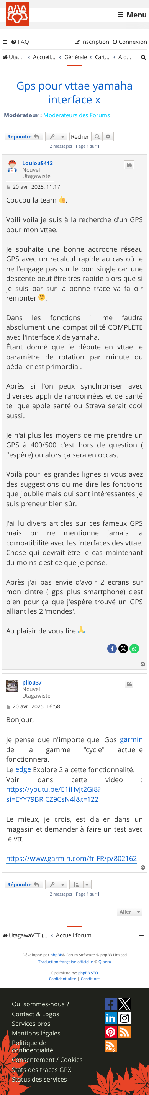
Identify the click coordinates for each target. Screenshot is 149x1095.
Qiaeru (104, 961)
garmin (131, 739)
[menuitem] (20, 41)
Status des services (39, 1079)
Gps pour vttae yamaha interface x (74, 92)
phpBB (56, 954)
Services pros (31, 1023)
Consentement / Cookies (47, 1059)
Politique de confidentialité (32, 1046)
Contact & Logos (35, 1014)
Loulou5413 (37, 163)
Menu (136, 14)
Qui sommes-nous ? (40, 1004)
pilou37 (32, 683)
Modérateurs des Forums (76, 115)
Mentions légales (36, 1033)
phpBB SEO (88, 972)
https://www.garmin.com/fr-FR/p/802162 (71, 858)
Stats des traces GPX (41, 1069)
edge (23, 769)
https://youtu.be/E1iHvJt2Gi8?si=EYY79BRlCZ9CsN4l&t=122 (53, 793)
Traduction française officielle (65, 961)
